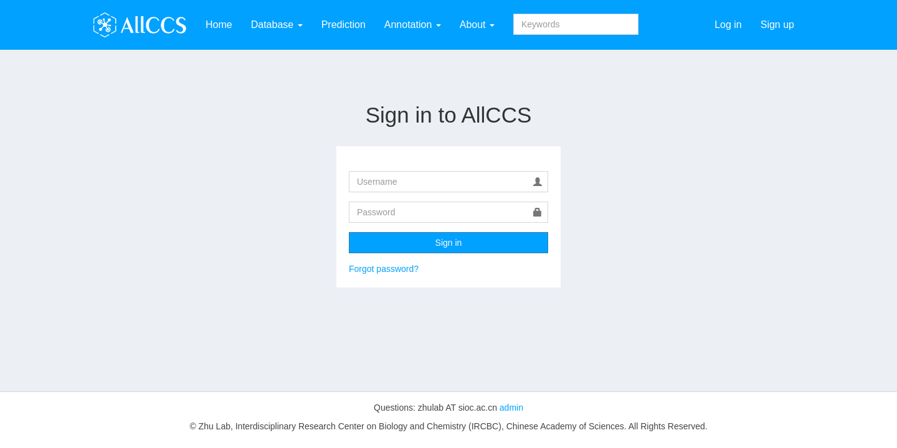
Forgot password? (384, 269)
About (477, 24)
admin (511, 408)
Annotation (412, 24)
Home (219, 24)
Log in (728, 24)
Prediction (343, 24)
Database (277, 24)
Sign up (777, 24)
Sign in (448, 243)
